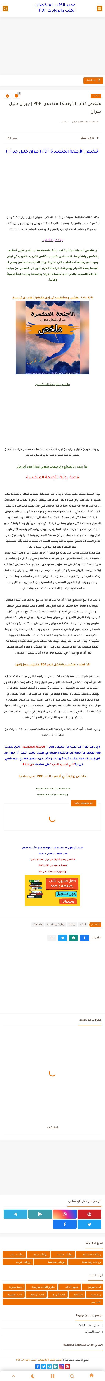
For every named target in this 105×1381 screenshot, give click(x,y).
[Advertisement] (52, 46)
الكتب (96, 96)
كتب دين (96, 1301)
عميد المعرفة (92, 1331)
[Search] (72, 1376)
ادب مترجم (94, 1286)
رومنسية (96, 1294)
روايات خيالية (64, 1254)
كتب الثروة (59, 1294)
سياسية (78, 1294)
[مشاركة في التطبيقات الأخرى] (51, 938)
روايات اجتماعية (92, 1254)
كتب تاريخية (37, 1294)
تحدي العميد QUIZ (89, 1325)
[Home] (91, 1376)
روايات (72, 924)
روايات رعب (17, 1254)
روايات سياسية (56, 1261)
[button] (84, 938)
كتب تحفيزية (15, 1294)
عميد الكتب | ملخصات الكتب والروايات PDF (55, 8)
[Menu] (52, 1376)
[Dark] (33, 1376)
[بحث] (5, 8)
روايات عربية (23, 1261)
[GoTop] (13, 1376)
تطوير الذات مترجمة (43, 1286)
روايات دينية (40, 1254)
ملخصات (37, 924)
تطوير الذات (71, 1286)
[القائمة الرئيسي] (99, 8)
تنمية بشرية (15, 1286)
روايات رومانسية (55, 924)
